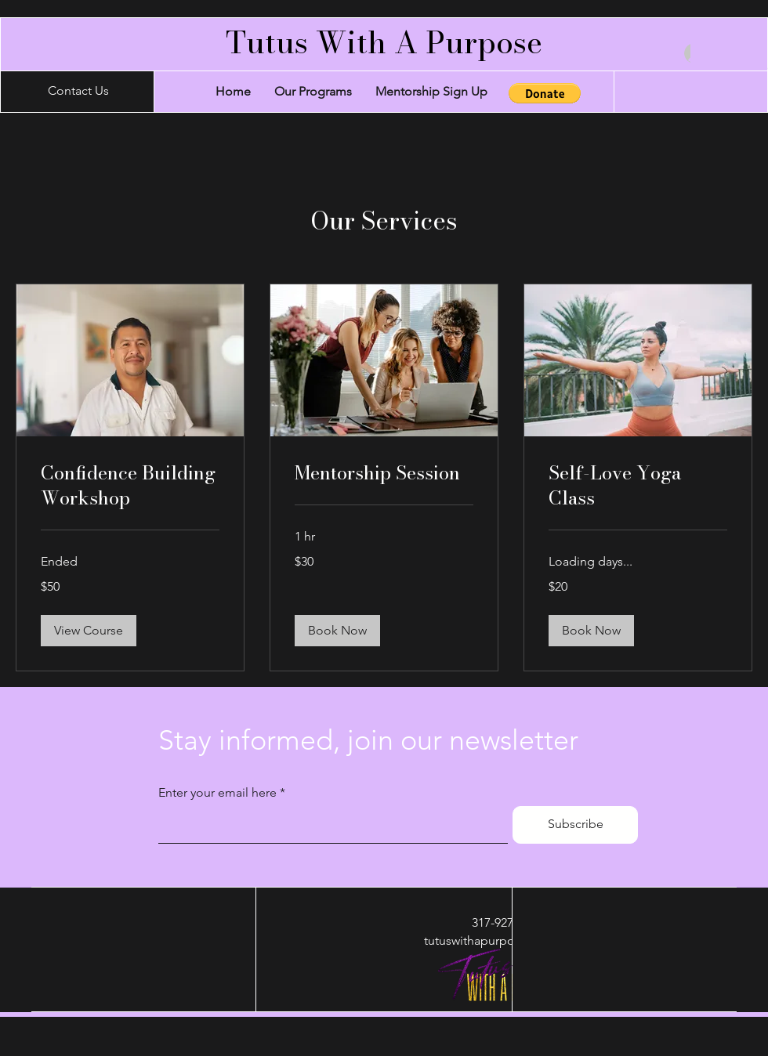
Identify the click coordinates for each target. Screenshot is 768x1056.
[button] (545, 93)
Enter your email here (217, 793)
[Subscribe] (575, 825)
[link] (130, 486)
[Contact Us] (78, 91)
